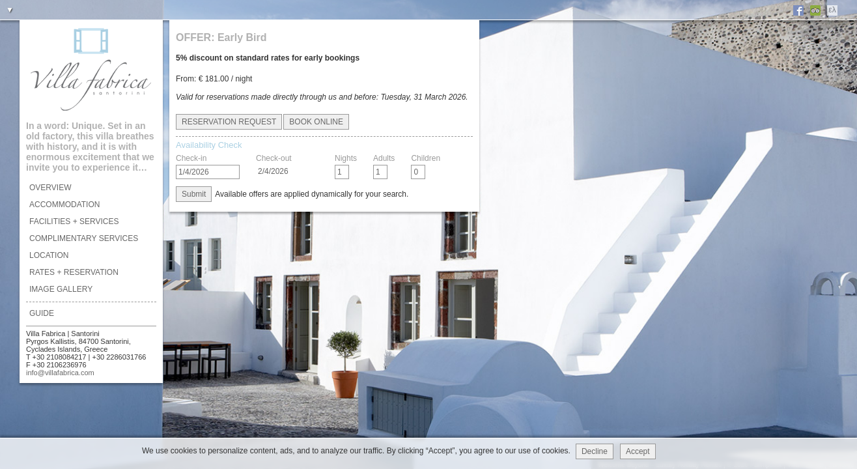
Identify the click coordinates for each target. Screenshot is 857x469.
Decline (595, 451)
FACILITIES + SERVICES (74, 221)
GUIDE (41, 313)
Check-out (274, 158)
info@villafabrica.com (60, 373)
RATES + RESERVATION (74, 272)
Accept (638, 451)
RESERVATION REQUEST (229, 121)
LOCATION (48, 255)
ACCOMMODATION (64, 204)
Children (425, 158)
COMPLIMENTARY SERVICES (83, 238)
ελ (832, 9)
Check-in (191, 158)
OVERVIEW (50, 187)
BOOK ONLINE (316, 121)
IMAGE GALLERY (60, 289)
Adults (384, 158)
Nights (346, 158)
